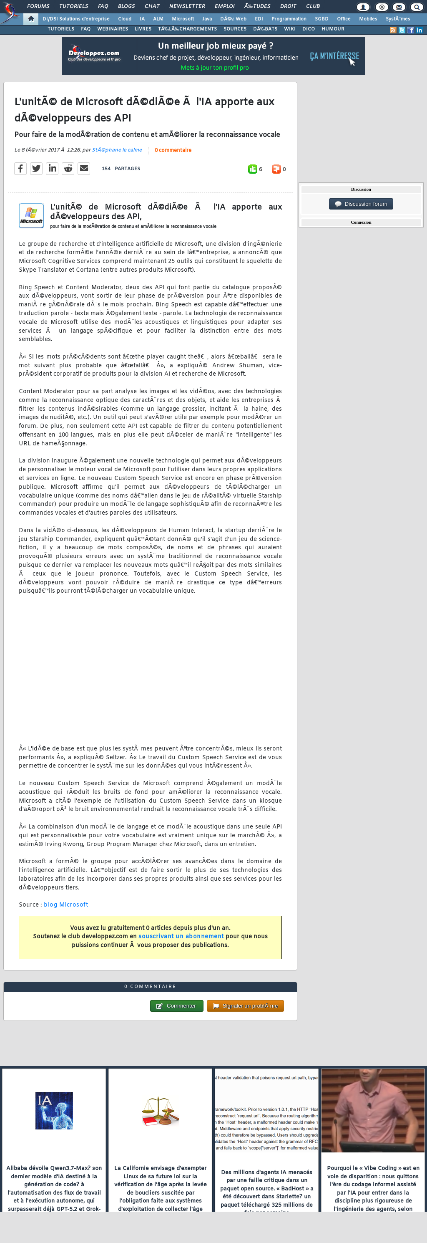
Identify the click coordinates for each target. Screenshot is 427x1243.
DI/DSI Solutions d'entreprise (76, 19)
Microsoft (183, 19)
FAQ (103, 6)
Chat (152, 6)
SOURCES (235, 29)
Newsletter (187, 6)
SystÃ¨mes (398, 19)
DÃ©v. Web (233, 19)
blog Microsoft (66, 905)
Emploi (224, 6)
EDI (259, 19)
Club (312, 6)
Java (207, 19)
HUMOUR (333, 29)
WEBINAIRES (112, 29)
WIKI (290, 29)
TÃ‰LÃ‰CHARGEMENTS (187, 29)
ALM (158, 19)
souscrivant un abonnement (181, 937)
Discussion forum (361, 204)
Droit (288, 6)
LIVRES (143, 29)
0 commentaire (173, 150)
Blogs (126, 6)
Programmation (288, 19)
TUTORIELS (61, 29)
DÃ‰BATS (265, 29)
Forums (38, 6)
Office (344, 19)
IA (142, 19)
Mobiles (368, 19)
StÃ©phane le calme (117, 150)
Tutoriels (73, 6)
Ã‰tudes (257, 6)
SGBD (322, 19)
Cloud (124, 19)
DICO (308, 29)
